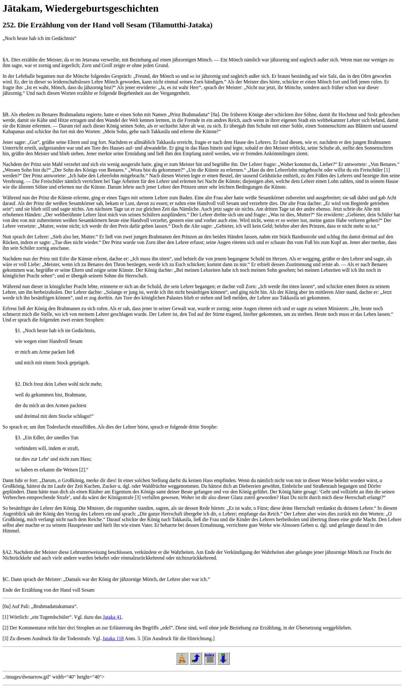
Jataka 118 (113, 638)
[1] (5, 617)
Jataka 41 (112, 617)
